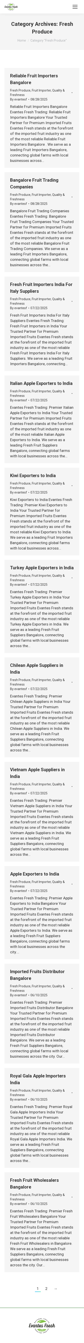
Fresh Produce (20, 90)
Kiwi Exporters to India (33, 475)
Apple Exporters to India (34, 874)
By (18, 99)
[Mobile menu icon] (75, 6)
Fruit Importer (41, 90)
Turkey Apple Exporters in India (42, 567)
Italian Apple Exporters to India (41, 383)
